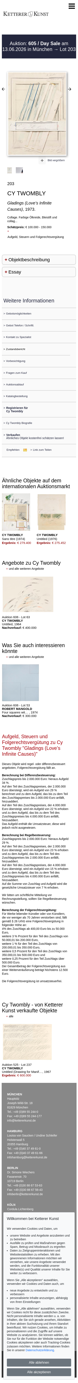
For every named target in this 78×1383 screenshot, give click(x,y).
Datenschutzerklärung (40, 1350)
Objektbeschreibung (29, 259)
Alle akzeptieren (39, 1372)
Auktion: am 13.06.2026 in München (35, 46)
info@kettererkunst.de (21, 1120)
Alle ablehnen (39, 1362)
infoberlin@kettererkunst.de (25, 1194)
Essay (14, 272)
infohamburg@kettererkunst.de (27, 1157)
